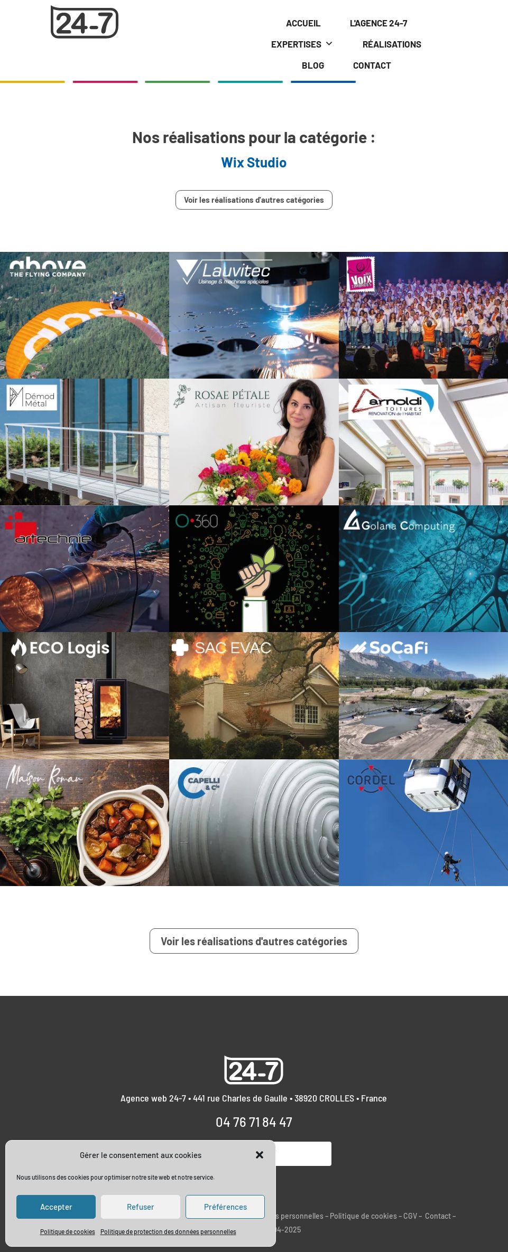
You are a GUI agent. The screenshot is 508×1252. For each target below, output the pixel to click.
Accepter (56, 1206)
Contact (438, 1215)
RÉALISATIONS (392, 44)
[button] (259, 1155)
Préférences (225, 1206)
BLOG (313, 65)
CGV (410, 1215)
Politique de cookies (67, 1231)
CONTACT (372, 65)
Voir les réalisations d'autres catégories (254, 199)
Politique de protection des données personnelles (168, 1231)
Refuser (140, 1206)
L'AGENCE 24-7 (378, 22)
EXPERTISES (302, 43)
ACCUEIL (303, 22)
